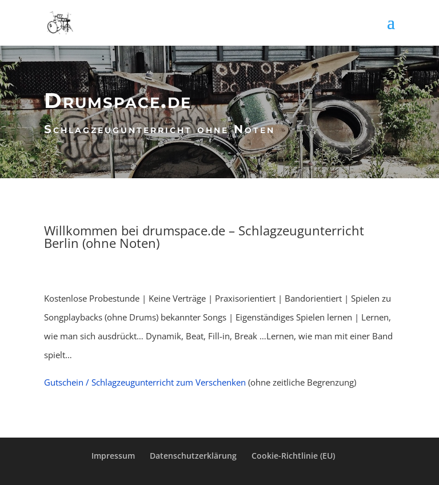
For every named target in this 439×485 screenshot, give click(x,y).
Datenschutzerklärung (193, 455)
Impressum (113, 455)
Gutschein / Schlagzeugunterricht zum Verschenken (145, 382)
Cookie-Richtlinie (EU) (293, 455)
